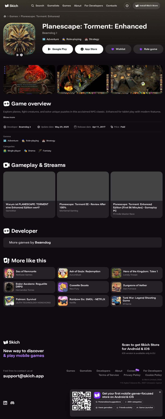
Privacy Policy (132, 375)
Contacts (111, 5)
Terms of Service (109, 375)
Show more (9, 117)
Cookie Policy (153, 375)
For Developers (94, 5)
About (77, 5)
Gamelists (53, 5)
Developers (103, 370)
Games (66, 5)
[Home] (11, 6)
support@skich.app (23, 376)
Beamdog (50, 33)
